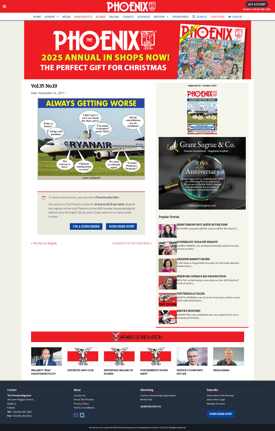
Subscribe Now (220, 414)
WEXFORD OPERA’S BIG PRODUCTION (201, 276)
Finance (128, 17)
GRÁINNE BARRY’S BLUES (193, 259)
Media (66, 17)
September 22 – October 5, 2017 (202, 85)
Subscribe (218, 17)
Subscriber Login (216, 399)
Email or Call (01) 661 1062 (256, 9)
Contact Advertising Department (158, 395)
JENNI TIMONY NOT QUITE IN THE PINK (202, 224)
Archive (161, 17)
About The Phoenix (84, 399)
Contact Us (79, 395)
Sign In (237, 17)
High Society (83, 17)
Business (144, 17)
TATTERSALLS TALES (191, 293)
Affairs (52, 17)
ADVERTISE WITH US (150, 406)
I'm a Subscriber (86, 226)
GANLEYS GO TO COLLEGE (130, 243)
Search (202, 17)
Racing (114, 17)
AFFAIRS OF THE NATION (137, 337)
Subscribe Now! (121, 226)
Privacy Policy (81, 403)
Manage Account (216, 403)
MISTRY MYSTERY (188, 310)
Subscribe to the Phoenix (220, 395)
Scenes (101, 17)
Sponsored (180, 17)
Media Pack (146, 399)
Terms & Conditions (84, 407)
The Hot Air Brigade (45, 243)
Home (37, 17)
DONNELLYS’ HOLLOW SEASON (197, 242)
